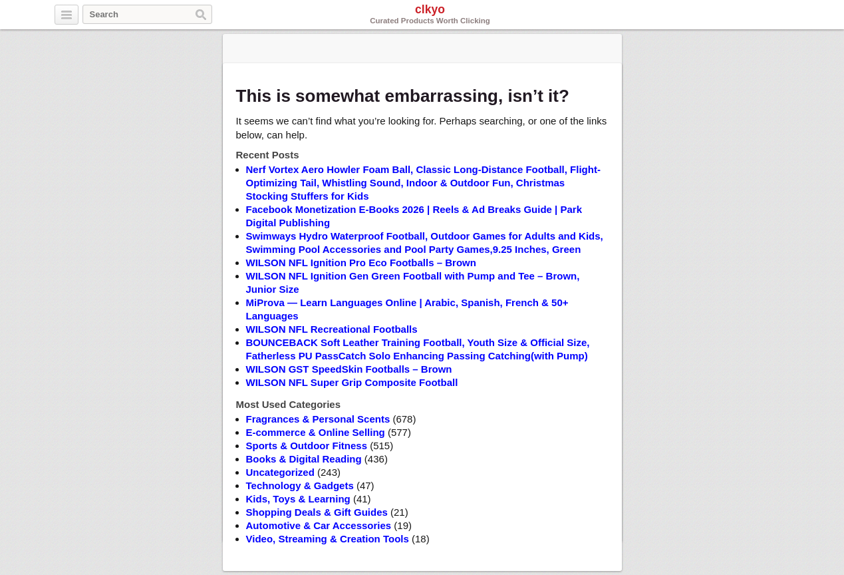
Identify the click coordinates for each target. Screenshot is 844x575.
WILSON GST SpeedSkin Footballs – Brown (349, 369)
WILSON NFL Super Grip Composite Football (352, 382)
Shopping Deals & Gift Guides (317, 512)
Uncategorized (280, 472)
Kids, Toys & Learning (298, 498)
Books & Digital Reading (304, 459)
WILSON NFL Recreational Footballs (332, 329)
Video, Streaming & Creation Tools (327, 538)
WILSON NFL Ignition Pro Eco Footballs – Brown (361, 262)
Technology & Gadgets (300, 485)
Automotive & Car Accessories (319, 525)
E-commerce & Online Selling (315, 432)
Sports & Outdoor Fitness (307, 445)
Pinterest (780, 15)
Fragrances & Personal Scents (318, 419)
